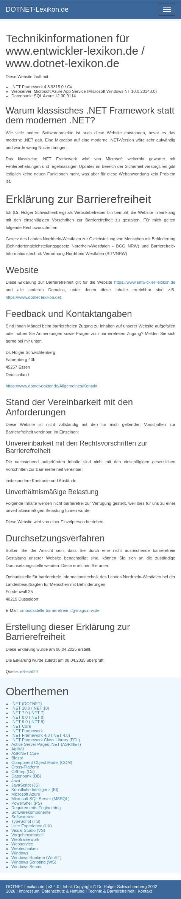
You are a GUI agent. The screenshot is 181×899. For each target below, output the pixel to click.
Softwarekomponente (31, 812)
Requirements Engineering (36, 807)
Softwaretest (22, 816)
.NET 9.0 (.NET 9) (28, 721)
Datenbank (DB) (26, 776)
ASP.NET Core (25, 753)
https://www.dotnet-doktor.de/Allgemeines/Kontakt (51, 386)
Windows (19, 853)
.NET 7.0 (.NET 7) (28, 712)
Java (15, 780)
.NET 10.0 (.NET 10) (30, 708)
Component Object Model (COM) (41, 762)
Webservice (22, 844)
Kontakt (145, 891)
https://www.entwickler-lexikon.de (144, 282)
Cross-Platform (25, 767)
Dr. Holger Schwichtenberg (122, 886)
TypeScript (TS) (25, 821)
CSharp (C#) (23, 771)
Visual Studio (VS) (28, 830)
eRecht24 (29, 671)
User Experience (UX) (31, 826)
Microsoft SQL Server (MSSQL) (40, 798)
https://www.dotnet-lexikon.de (33, 297)
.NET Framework (27, 730)
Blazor (17, 758)
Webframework (25, 839)
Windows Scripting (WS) (33, 862)
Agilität (17, 749)
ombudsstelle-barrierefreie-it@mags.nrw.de (59, 610)
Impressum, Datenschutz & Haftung (51, 891)
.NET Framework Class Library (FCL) (45, 740)
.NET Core (21, 726)
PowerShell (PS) (26, 803)
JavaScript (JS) (25, 785)
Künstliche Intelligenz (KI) (34, 789)
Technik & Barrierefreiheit (111, 891)
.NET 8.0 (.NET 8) (28, 717)
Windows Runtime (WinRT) (36, 857)
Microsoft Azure (25, 794)
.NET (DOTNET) (26, 703)
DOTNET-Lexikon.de (37, 9)
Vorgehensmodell (27, 835)
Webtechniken (24, 848)
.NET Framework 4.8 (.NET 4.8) (40, 735)
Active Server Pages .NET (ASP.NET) (46, 744)
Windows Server (26, 866)
